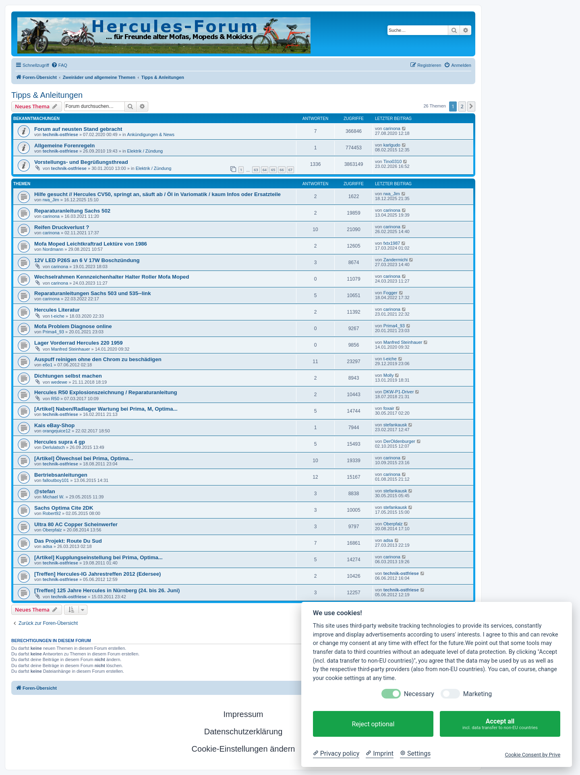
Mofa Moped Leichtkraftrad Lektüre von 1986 (90, 244)
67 (290, 169)
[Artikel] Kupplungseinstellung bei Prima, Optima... (98, 557)
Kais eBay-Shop (54, 425)
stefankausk (395, 424)
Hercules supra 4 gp (59, 442)
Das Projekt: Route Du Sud (68, 541)
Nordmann (53, 249)
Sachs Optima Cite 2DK (63, 508)
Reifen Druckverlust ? (61, 227)
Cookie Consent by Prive (532, 755)
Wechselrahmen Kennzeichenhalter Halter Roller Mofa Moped (111, 277)
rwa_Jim (51, 199)
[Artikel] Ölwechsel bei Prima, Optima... (83, 458)
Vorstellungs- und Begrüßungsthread (81, 162)
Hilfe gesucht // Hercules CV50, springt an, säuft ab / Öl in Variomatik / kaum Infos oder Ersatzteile (157, 194)
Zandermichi (395, 259)
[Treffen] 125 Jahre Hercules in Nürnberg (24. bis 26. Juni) (107, 590)
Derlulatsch (54, 447)
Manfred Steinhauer (70, 349)
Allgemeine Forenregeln (64, 146)
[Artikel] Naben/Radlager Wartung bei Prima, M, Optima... (106, 409)
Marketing (477, 694)
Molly (388, 375)
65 (273, 169)
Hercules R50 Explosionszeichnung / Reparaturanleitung (105, 392)
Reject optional (373, 724)
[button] (471, 106)
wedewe (59, 382)
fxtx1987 (391, 243)
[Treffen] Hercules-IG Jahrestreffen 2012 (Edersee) (97, 574)
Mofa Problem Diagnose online (73, 326)
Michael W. (53, 496)
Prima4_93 (53, 331)
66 (282, 169)
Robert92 (52, 513)
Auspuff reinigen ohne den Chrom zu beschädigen (98, 359)
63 (256, 169)
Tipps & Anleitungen (47, 95)
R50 (55, 398)
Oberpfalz (52, 529)
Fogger (390, 292)
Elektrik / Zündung (145, 151)
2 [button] (462, 106)
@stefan (44, 491)
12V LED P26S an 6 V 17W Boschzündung (87, 260)
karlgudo (391, 145)
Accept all (500, 724)
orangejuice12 (56, 430)
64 (265, 169)
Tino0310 (392, 161)
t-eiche (57, 316)
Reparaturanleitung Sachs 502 (72, 211)
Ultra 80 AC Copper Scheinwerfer (76, 524)
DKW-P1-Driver (398, 391)
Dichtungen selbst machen (68, 376)
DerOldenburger (399, 441)
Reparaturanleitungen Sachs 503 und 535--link (92, 293)
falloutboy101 (56, 480)
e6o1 (47, 364)
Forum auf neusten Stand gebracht (78, 129)
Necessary (419, 694)
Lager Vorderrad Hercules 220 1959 (78, 343)
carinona (391, 128)
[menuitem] (59, 65)
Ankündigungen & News (150, 134)
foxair (388, 408)
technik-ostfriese (60, 134)
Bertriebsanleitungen (60, 475)
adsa (47, 546)
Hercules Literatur (57, 310)
